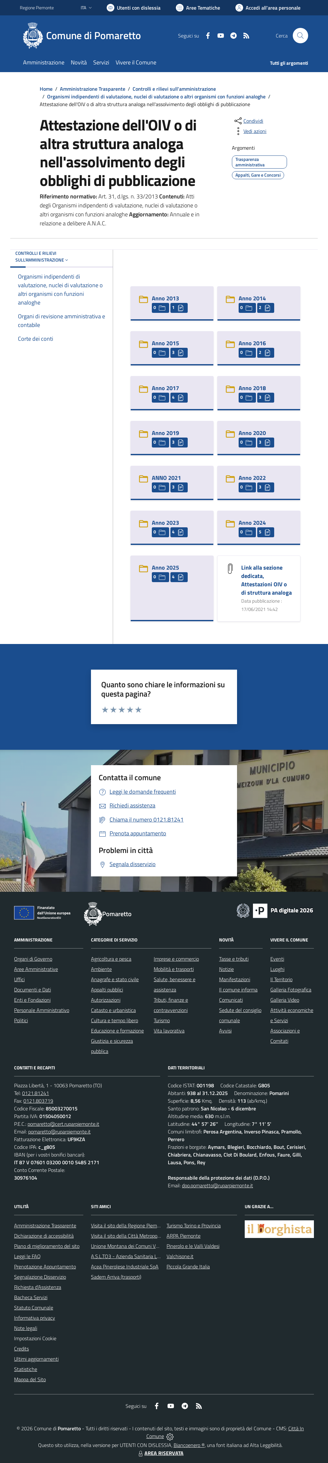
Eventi (277, 959)
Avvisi (225, 1030)
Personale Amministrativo (41, 1010)
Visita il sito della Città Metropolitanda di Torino (141, 1236)
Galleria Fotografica (290, 989)
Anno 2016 (252, 343)
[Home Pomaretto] (84, 35)
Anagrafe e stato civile (115, 979)
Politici (21, 1020)
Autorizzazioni (105, 1000)
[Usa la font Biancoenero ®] (133, 7)
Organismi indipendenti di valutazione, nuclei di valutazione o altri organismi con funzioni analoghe (156, 96)
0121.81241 (35, 1093)
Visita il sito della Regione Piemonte (129, 1225)
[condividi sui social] (248, 121)
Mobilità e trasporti (174, 969)
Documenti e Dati (32, 989)
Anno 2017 (165, 388)
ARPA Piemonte (184, 1236)
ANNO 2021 (166, 477)
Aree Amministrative (36, 969)
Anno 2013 (165, 298)
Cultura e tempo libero (114, 1020)
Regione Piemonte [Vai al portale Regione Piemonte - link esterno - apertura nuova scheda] (37, 7)
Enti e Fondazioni (32, 1000)
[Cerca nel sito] (300, 35)
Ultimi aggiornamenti (36, 1359)
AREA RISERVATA (160, 1453)
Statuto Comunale (33, 1307)
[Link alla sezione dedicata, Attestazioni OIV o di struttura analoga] (230, 568)
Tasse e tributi (234, 959)
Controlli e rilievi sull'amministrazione (174, 89)
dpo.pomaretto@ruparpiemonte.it (217, 1185)
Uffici (19, 979)
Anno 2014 (252, 298)
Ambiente (101, 969)
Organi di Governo (33, 959)
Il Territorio (281, 979)
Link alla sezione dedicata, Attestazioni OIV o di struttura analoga (266, 580)
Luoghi (277, 969)
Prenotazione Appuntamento (45, 1266)
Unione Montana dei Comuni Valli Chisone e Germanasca (151, 1246)
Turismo (162, 1020)
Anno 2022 (252, 477)
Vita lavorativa (169, 1030)
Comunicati (231, 1000)
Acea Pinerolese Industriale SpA (125, 1266)
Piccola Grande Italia (188, 1266)
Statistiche (25, 1369)
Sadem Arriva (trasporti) (116, 1277)
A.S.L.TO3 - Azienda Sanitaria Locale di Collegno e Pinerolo (153, 1256)
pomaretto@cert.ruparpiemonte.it (63, 1124)
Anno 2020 (252, 433)
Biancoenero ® (189, 1445)
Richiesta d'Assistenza (37, 1287)
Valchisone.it (180, 1256)
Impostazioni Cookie (35, 1338)
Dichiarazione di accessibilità (44, 1236)
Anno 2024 (252, 522)
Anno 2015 (165, 343)
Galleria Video (284, 1000)
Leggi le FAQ (27, 1256)
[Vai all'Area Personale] (268, 7)
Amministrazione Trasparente (92, 89)
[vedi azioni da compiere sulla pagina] (250, 131)
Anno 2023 (165, 522)
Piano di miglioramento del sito (46, 1246)
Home (46, 89)
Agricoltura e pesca (111, 959)
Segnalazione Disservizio (40, 1277)
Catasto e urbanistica (113, 1010)
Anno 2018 (252, 388)
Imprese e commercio (176, 959)
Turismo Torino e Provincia (194, 1225)
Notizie (226, 969)
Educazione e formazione (117, 1030)
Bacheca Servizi (30, 1297)
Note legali (25, 1328)
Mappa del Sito (30, 1379)
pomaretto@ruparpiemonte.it (59, 1131)
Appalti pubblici (107, 989)
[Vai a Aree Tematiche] (198, 7)
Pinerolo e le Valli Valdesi (193, 1246)
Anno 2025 (165, 567)
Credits (21, 1348)
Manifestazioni (234, 979)
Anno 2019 (165, 433)
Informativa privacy (34, 1318)
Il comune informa (238, 989)
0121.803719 (38, 1101)
